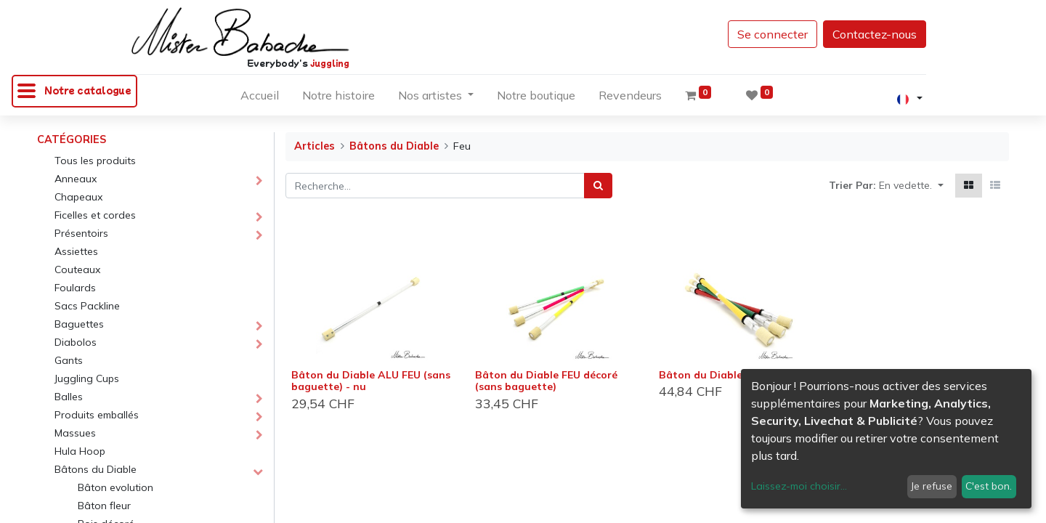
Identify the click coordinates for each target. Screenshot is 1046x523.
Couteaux (77, 269)
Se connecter (772, 34)
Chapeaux (78, 196)
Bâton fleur (104, 505)
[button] (911, 186)
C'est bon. (988, 485)
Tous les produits (95, 160)
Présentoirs (81, 233)
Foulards (75, 287)
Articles (314, 146)
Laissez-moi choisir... (799, 485)
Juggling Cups (86, 378)
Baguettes (79, 324)
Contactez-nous (874, 34)
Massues (75, 432)
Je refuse (931, 485)
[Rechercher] (598, 185)
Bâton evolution (115, 487)
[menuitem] (259, 98)
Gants (68, 360)
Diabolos (75, 342)
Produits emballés (96, 414)
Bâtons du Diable (95, 469)
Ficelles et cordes (95, 215)
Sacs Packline (87, 305)
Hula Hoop (79, 451)
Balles (68, 396)
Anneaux (75, 178)
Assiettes (76, 251)
